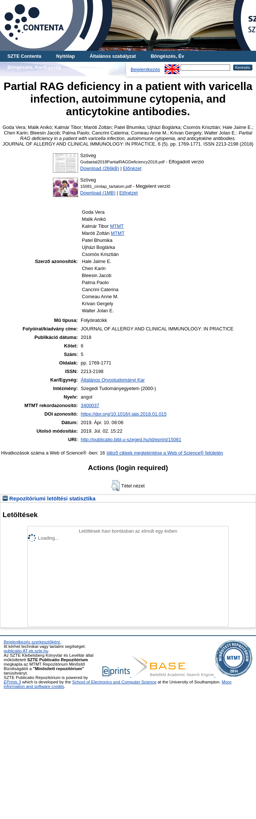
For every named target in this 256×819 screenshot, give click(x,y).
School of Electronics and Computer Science (114, 682)
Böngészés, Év (167, 56)
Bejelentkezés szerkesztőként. (32, 642)
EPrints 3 (12, 682)
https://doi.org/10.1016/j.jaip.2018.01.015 (123, 414)
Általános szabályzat (113, 56)
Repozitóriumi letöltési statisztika (49, 499)
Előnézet (132, 168)
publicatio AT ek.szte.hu (26, 651)
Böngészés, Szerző (97, 67)
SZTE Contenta (24, 56)
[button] (115, 485)
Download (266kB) (99, 168)
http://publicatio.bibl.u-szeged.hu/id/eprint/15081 (131, 439)
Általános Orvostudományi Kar (113, 380)
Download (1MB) (97, 193)
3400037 (90, 405)
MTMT (117, 226)
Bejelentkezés (145, 69)
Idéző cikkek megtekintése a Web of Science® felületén (165, 453)
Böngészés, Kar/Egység (34, 67)
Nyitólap (65, 56)
